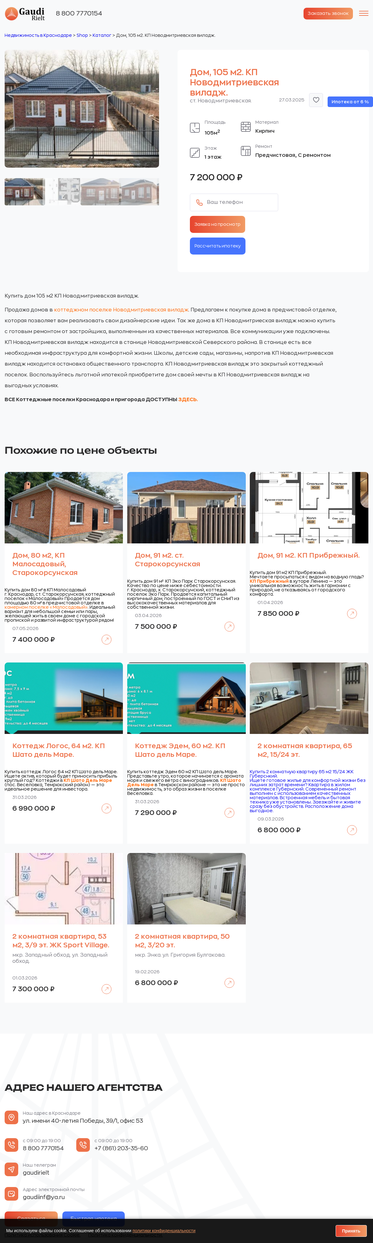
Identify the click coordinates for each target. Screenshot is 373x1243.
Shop (82, 34)
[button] (316, 99)
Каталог (102, 34)
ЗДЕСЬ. (188, 398)
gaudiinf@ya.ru (44, 1197)
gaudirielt (36, 1172)
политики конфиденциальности (163, 1230)
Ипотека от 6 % (350, 101)
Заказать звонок (325, 13)
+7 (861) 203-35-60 (121, 1148)
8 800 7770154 (79, 13)
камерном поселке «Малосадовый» (46, 607)
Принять (351, 1230)
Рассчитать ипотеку (218, 245)
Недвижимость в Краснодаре (38, 34)
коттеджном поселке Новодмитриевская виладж (121, 309)
